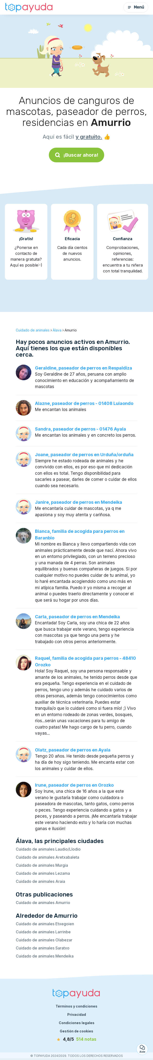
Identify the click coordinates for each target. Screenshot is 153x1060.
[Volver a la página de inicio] (29, 7)
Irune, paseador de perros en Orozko (74, 785)
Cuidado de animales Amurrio (43, 902)
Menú (136, 7)
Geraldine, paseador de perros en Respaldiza (83, 367)
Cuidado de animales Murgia (42, 865)
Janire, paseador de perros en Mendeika (78, 502)
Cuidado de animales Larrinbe (43, 931)
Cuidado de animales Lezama (43, 873)
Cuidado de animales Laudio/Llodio (48, 849)
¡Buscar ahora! (76, 155)
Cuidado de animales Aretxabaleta (47, 857)
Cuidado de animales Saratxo (42, 948)
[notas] (76, 1039)
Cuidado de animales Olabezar (44, 939)
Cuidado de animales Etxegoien (45, 923)
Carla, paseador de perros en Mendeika (77, 616)
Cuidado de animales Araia (40, 881)
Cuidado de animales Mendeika (45, 956)
